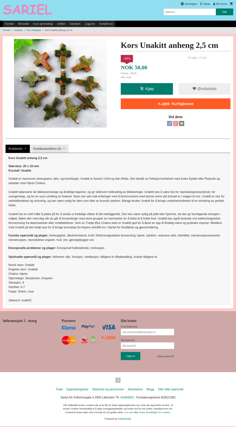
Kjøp (147, 88)
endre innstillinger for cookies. (155, 413)
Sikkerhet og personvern (108, 390)
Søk (224, 11)
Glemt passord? (165, 356)
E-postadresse (129, 326)
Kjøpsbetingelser (77, 390)
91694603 (126, 398)
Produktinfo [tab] (15, 148)
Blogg (150, 390)
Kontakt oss (106, 23)
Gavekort (75, 23)
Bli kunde (23, 23)
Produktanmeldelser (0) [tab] (47, 148)
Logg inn (90, 23)
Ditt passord (128, 340)
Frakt (59, 390)
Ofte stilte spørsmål (170, 390)
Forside (9, 23)
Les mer (129, 413)
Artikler (61, 23)
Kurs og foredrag (43, 23)
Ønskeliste (204, 88)
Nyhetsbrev (135, 390)
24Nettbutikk (124, 419)
